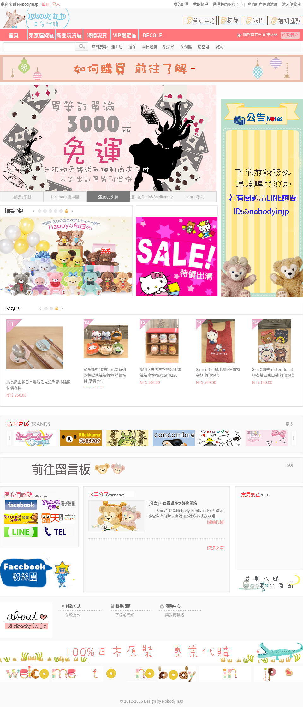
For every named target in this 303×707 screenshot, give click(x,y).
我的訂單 (181, 4)
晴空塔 (203, 47)
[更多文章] (216, 548)
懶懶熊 (186, 47)
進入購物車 (291, 4)
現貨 (219, 47)
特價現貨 (97, 35)
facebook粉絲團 (65, 197)
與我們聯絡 (174, 615)
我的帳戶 (200, 4)
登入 (56, 4)
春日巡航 (149, 47)
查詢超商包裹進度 (262, 4)
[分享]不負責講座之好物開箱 (172, 503)
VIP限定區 (124, 35)
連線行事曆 (21, 197)
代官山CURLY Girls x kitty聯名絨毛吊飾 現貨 (218, 372)
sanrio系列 (195, 197)
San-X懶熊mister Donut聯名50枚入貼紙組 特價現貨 (105, 375)
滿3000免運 (108, 197)
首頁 (14, 35)
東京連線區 (41, 35)
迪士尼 (116, 47)
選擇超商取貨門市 (228, 4)
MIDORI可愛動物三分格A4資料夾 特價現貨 (160, 372)
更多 (289, 424)
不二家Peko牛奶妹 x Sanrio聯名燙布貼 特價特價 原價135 (273, 375)
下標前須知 (124, 615)
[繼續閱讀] (216, 522)
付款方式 (73, 606)
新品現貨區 (69, 35)
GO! (290, 465)
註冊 (46, 4)
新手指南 (123, 606)
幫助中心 (173, 606)
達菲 (132, 47)
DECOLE (152, 35)
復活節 (169, 47)
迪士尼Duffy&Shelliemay (151, 197)
